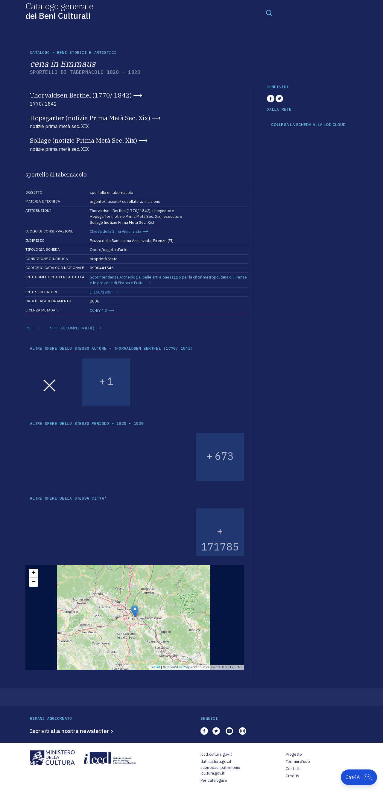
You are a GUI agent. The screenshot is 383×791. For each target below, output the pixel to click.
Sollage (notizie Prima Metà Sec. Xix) (83, 140)
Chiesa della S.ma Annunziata (115, 231)
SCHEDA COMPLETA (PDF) (72, 328)
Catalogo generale (59, 11)
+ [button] (34, 573)
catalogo (40, 52)
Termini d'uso (298, 761)
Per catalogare (213, 780)
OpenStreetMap (178, 667)
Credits (292, 775)
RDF (29, 328)
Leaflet (155, 667)
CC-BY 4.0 (98, 310)
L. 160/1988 (101, 292)
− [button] (34, 582)
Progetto (294, 754)
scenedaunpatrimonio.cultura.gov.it (220, 770)
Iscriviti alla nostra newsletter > (72, 730)
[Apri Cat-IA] (359, 777)
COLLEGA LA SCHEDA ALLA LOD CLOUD (308, 124)
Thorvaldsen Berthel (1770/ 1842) (81, 95)
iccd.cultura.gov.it (216, 754)
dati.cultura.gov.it (215, 761)
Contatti (293, 768)
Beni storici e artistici (86, 52)
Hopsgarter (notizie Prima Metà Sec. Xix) (90, 118)
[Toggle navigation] (269, 12)
